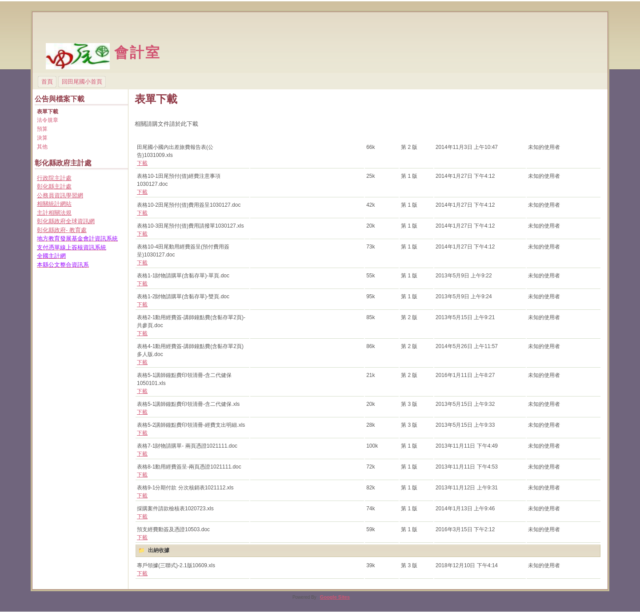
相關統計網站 (54, 203)
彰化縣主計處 (54, 186)
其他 (42, 147)
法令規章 (47, 120)
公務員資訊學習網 (60, 195)
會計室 (137, 52)
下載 (142, 163)
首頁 (47, 81)
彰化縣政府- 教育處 (62, 230)
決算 (42, 138)
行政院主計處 (54, 178)
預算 (42, 129)
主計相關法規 (54, 212)
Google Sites (335, 597)
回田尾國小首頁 (82, 81)
